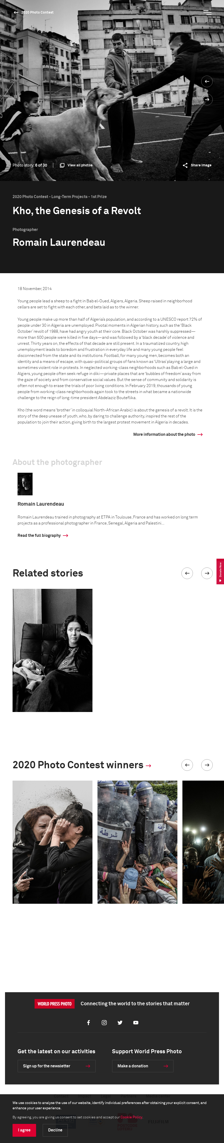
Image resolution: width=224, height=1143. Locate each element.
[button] (187, 573)
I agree (24, 1130)
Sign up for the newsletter (46, 1066)
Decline (55, 1130)
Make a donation (133, 1066)
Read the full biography (39, 536)
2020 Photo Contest (37, 12)
